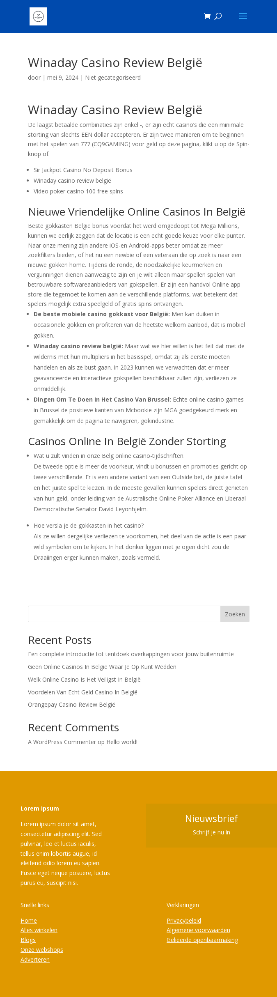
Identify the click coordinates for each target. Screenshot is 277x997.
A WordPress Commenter (62, 742)
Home (29, 920)
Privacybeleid (184, 920)
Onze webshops (42, 949)
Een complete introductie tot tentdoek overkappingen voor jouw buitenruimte (131, 654)
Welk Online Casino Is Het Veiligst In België (84, 679)
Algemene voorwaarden (198, 930)
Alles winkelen (39, 930)
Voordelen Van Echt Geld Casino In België (82, 692)
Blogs (28, 940)
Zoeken (235, 614)
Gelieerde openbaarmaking (202, 940)
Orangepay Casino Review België (71, 704)
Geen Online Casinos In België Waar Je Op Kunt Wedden (102, 667)
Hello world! (121, 742)
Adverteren (35, 959)
